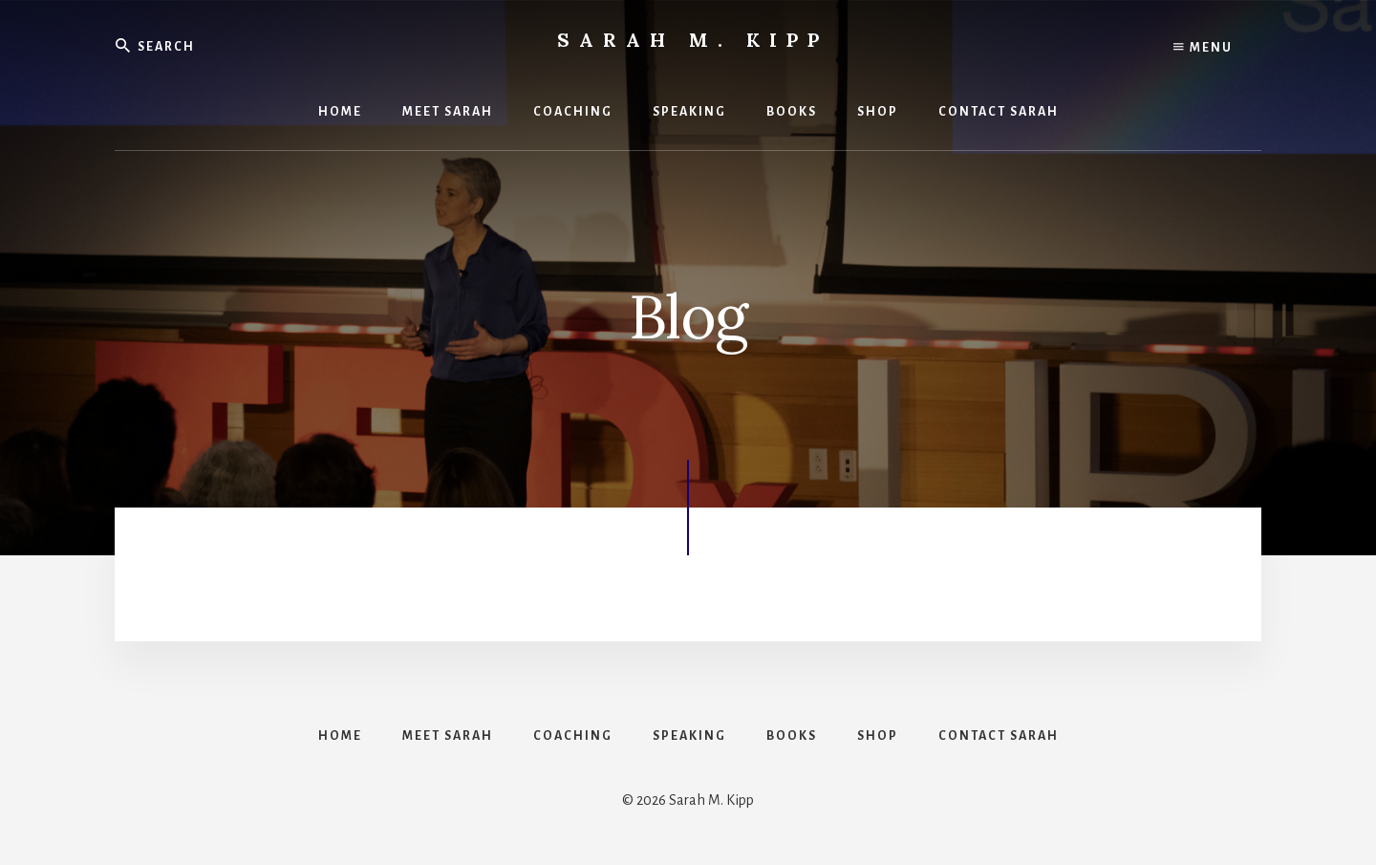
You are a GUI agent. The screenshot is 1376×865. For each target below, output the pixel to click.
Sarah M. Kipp (692, 40)
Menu (1203, 47)
